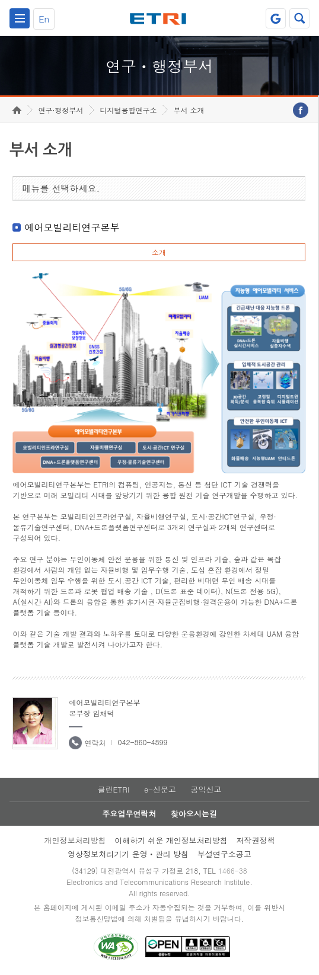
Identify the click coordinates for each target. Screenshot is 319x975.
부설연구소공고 (224, 853)
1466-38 (232, 870)
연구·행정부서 (60, 110)
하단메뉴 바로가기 (0, 0)
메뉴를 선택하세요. (61, 188)
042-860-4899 (142, 742)
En (44, 18)
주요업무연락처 (129, 813)
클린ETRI (113, 789)
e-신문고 (160, 789)
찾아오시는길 (194, 813)
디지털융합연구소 (128, 110)
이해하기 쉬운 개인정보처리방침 (171, 840)
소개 (159, 252)
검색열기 (299, 18)
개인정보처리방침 (75, 840)
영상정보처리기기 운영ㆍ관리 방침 (128, 853)
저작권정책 (256, 840)
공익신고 (206, 789)
